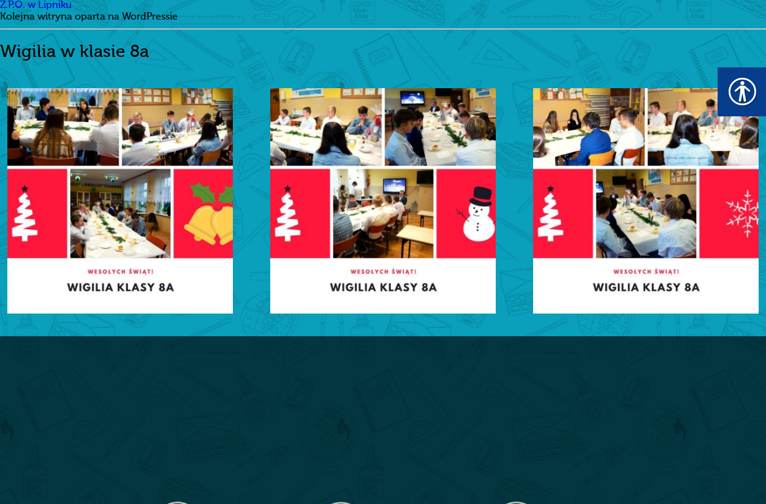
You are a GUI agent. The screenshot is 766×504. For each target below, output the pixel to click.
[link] (120, 201)
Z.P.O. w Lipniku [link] (36, 5)
